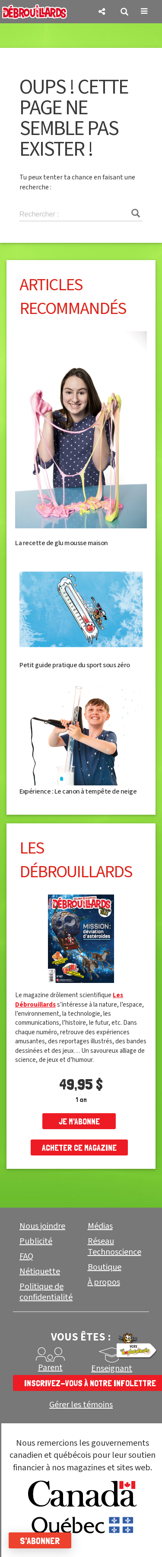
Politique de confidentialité (46, 1292)
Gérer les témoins (81, 1405)
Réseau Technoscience (114, 1246)
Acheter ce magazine (79, 1148)
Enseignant (111, 1368)
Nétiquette (39, 1271)
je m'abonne (79, 1121)
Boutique (104, 1267)
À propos (104, 1282)
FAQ (26, 1256)
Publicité (35, 1241)
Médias (100, 1226)
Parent (50, 1368)
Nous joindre (42, 1226)
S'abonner (40, 1540)
